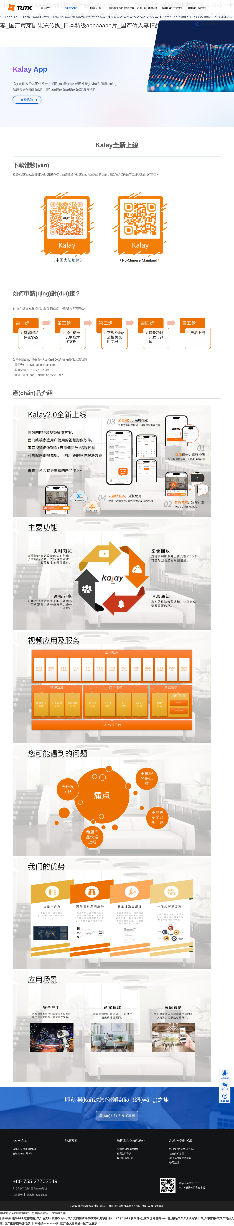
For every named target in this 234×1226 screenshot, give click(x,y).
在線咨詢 (27, 100)
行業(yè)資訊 (124, 1153)
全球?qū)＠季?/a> (23, 1153)
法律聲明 (18, 1194)
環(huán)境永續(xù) (180, 1158)
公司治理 (174, 1162)
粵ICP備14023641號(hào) (150, 1205)
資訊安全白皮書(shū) (24, 1149)
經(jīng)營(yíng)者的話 (181, 1149)
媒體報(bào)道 (125, 1158)
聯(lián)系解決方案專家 (117, 1116)
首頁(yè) (46, 7)
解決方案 (95, 7)
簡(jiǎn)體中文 (211, 23)
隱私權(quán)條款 (37, 1194)
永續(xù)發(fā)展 (147, 7)
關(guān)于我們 (172, 7)
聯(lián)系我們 (197, 7)
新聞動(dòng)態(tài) (121, 7)
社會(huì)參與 (176, 1153)
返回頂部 (224, 1101)
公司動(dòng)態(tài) (128, 1149)
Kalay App (70, 7)
